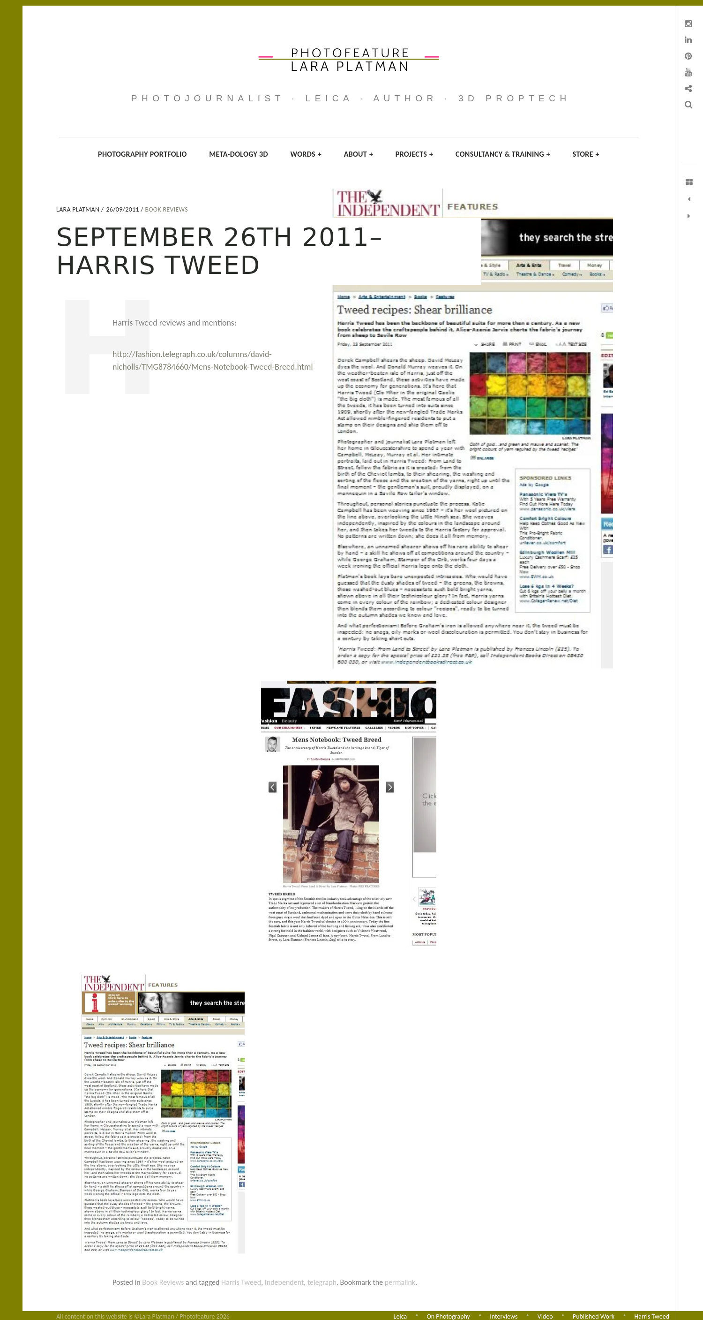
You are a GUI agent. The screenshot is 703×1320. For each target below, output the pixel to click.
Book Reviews (166, 209)
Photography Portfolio (142, 154)
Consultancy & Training (503, 154)
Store (586, 154)
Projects (415, 154)
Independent (284, 1282)
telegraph (322, 1282)
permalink (400, 1282)
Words (306, 154)
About (359, 154)
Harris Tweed (241, 1282)
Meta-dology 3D (238, 154)
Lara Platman (78, 209)
